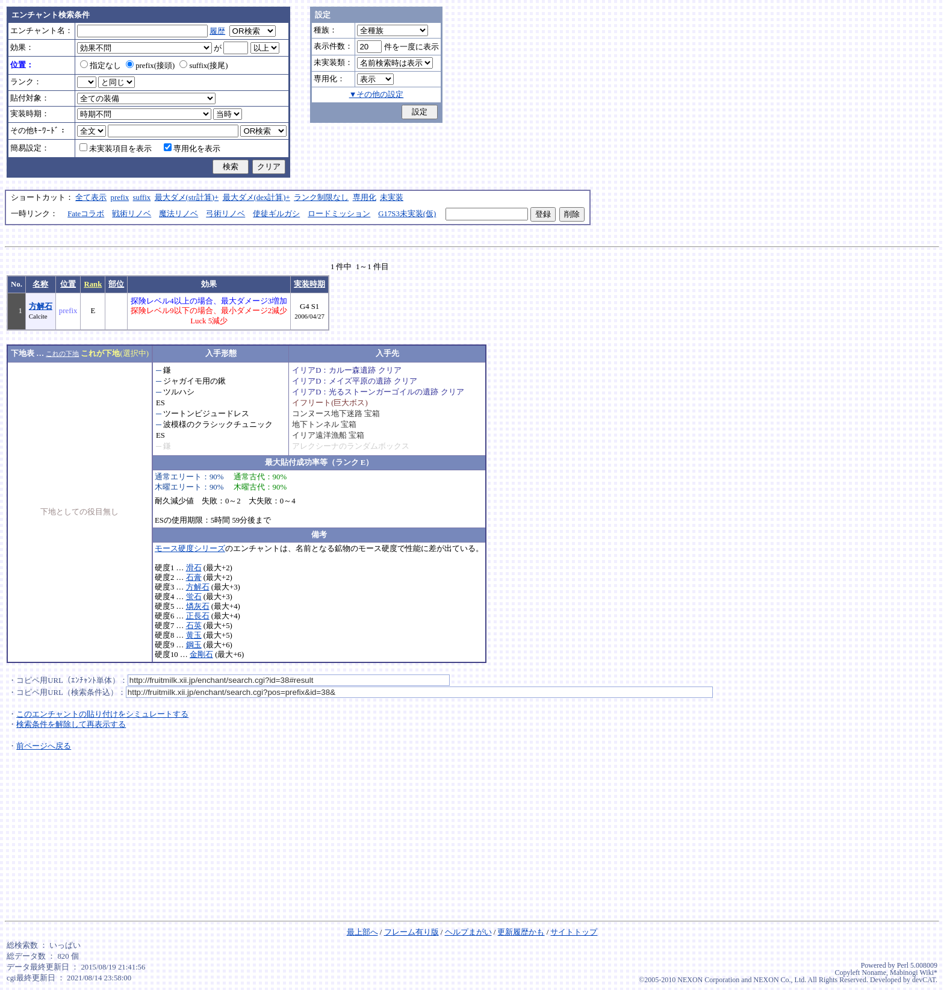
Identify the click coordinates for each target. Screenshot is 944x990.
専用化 (364, 197)
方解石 (40, 306)
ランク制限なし (321, 197)
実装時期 (309, 284)
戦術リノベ (131, 214)
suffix (142, 197)
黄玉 (194, 635)
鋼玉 (194, 645)
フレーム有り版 (411, 932)
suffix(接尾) (203, 65)
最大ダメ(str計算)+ (187, 197)
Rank (93, 284)
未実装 (391, 197)
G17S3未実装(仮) (407, 214)
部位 (116, 284)
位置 (68, 284)
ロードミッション (339, 214)
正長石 (198, 616)
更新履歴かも (520, 932)
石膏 (194, 577)
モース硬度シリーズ (190, 548)
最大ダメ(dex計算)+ (256, 197)
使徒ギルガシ (276, 214)
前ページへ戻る (43, 746)
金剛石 (201, 654)
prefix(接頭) (150, 65)
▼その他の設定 (376, 94)
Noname (874, 972)
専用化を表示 (192, 149)
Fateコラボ (85, 214)
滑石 (194, 568)
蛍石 (194, 597)
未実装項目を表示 (115, 149)
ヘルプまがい (468, 932)
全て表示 (91, 197)
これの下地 (62, 353)
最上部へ (362, 932)
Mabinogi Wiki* (913, 972)
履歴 (217, 31)
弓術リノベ (225, 214)
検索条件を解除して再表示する (71, 724)
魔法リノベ (178, 214)
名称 (40, 284)
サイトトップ (573, 932)
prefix (120, 197)
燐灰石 (198, 606)
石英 (194, 625)
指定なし (100, 65)
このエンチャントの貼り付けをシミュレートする (102, 714)
